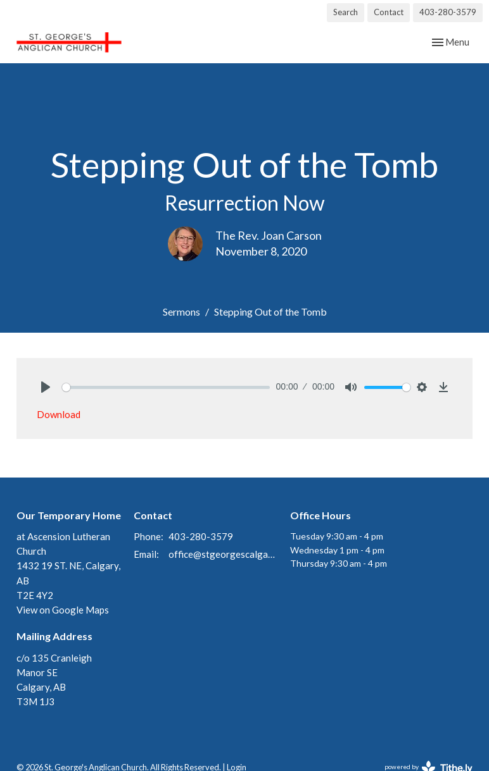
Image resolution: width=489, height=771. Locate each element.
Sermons (181, 311)
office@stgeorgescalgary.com (222, 554)
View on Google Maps (62, 609)
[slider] (166, 387)
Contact (388, 12)
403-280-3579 (447, 12)
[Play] (45, 387)
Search (345, 12)
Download (58, 414)
